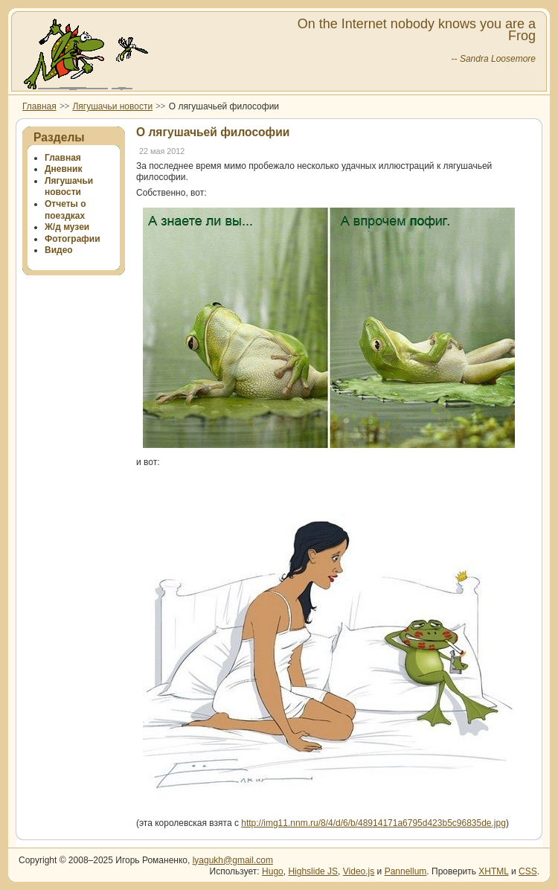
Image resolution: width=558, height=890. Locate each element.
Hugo (272, 871)
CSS (528, 871)
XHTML (493, 871)
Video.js (358, 871)
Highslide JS (313, 871)
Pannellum (406, 871)
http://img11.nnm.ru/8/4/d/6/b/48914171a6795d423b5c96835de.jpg (373, 823)
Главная (39, 106)
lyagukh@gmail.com (233, 860)
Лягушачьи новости (112, 106)
